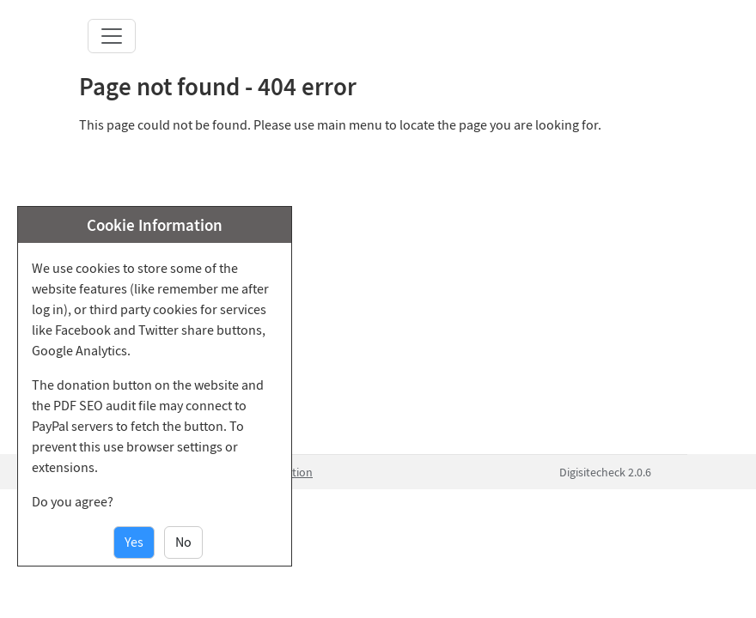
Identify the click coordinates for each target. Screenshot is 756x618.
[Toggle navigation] (112, 36)
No (183, 542)
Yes (134, 542)
